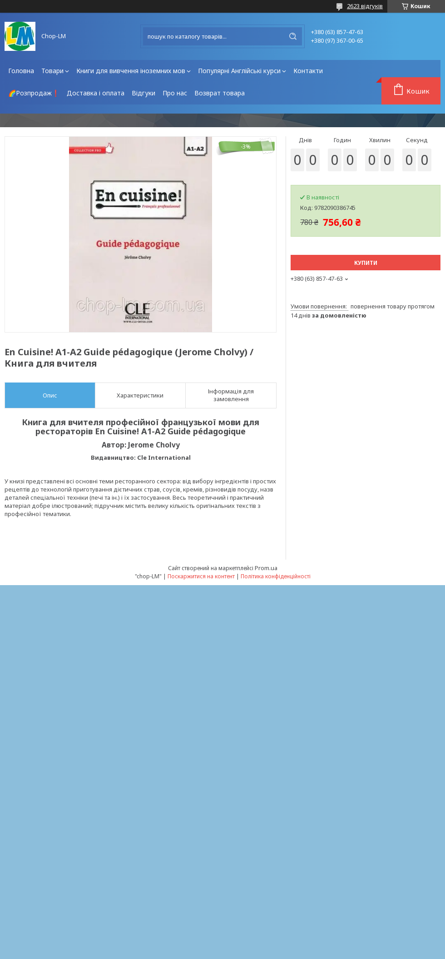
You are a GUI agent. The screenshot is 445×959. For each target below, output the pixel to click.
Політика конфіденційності (276, 576)
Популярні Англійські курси (239, 70)
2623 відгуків (365, 6)
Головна (21, 70)
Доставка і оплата (95, 93)
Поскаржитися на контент (201, 576)
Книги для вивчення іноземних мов (130, 70)
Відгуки (143, 93)
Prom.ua (266, 568)
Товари (52, 70)
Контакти (308, 70)
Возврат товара (219, 93)
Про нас (175, 93)
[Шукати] (293, 36)
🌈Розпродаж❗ (33, 93)
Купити (365, 263)
